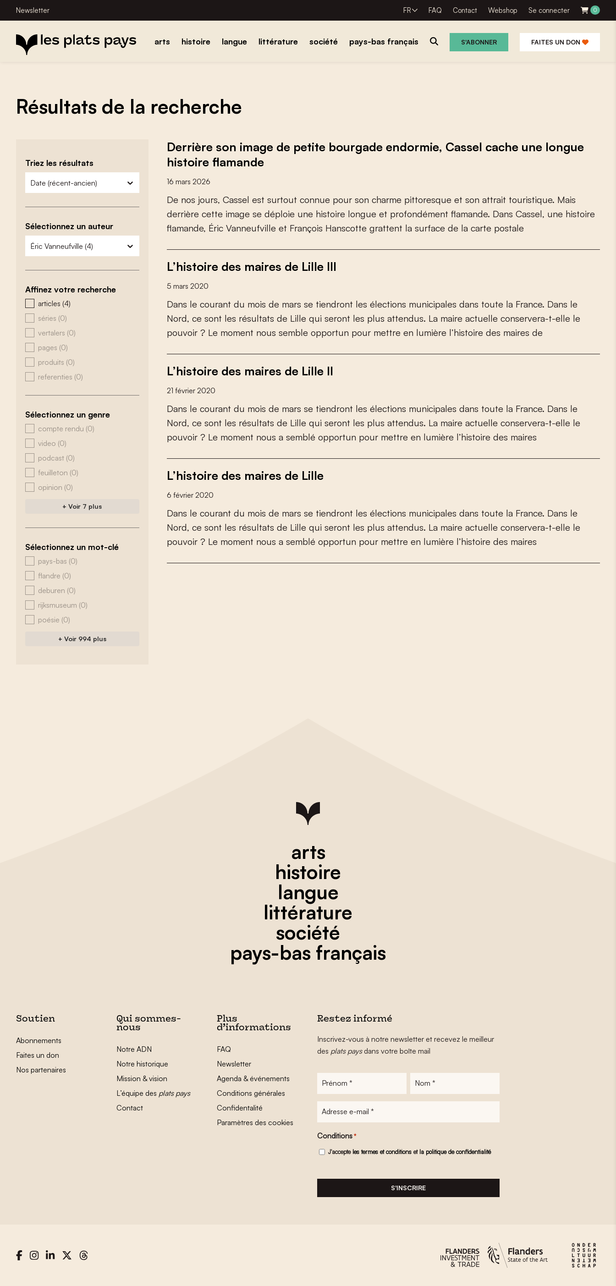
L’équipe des (153, 1093)
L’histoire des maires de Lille (245, 473)
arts (308, 851)
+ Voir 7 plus (82, 506)
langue (308, 892)
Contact (465, 10)
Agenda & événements (253, 1078)
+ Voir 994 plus (82, 639)
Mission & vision (141, 1078)
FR (407, 10)
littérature (308, 912)
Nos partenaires (41, 1069)
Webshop (502, 10)
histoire (308, 872)
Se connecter (549, 10)
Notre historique (142, 1063)
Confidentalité (240, 1107)
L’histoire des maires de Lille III (251, 265)
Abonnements (38, 1040)
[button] (82, 303)
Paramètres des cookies (255, 1122)
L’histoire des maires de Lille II (250, 369)
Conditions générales (251, 1093)
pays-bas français (308, 952)
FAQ (435, 10)
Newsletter (33, 10)
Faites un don (559, 42)
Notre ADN (134, 1049)
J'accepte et (409, 1152)
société (308, 932)
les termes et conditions (382, 1151)
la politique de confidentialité (455, 1151)
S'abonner (479, 42)
